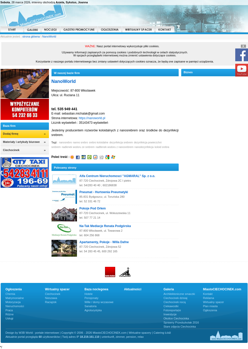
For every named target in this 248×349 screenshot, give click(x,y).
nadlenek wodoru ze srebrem (78, 147)
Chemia (10, 293)
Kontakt (208, 293)
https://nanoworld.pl (92, 118)
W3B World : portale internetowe (39, 332)
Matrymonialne (15, 298)
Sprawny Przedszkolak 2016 (181, 322)
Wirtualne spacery (140, 332)
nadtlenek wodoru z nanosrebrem (114, 147)
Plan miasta (210, 306)
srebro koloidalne (98, 142)
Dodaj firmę (11, 133)
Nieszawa (51, 298)
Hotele (89, 293)
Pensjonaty (91, 298)
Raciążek (51, 302)
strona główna (31, 36)
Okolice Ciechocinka (176, 318)
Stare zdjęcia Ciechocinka (180, 326)
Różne (10, 314)
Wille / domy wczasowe (99, 302)
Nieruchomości (15, 306)
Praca (9, 310)
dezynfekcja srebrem (121, 142)
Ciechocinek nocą (175, 302)
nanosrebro (65, 142)
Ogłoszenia (210, 310)
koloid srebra (162, 147)
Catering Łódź (162, 332)
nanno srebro (80, 142)
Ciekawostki (171, 306)
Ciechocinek (52, 293)
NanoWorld (49, 36)
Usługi (10, 318)
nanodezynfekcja (144, 147)
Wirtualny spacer (213, 302)
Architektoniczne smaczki (179, 293)
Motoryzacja (13, 302)
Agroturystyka (93, 310)
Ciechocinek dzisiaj (176, 298)
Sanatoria (91, 306)
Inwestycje (170, 314)
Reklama (208, 298)
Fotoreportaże (172, 310)
